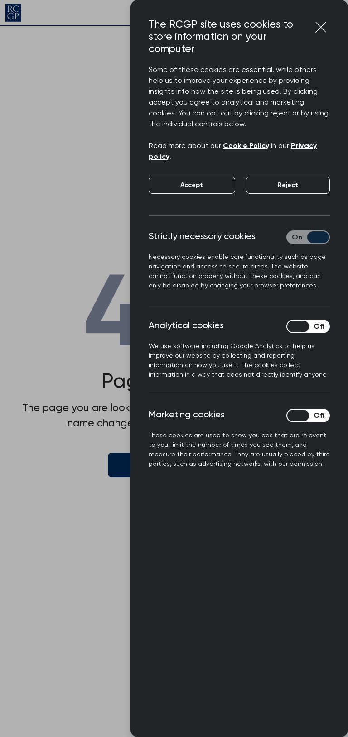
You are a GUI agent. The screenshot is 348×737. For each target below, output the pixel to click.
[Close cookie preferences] (321, 27)
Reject (288, 185)
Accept (191, 185)
